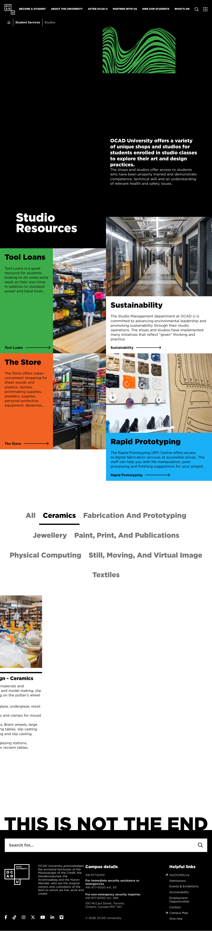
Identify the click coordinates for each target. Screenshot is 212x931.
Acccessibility (179, 892)
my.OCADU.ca (179, 875)
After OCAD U (97, 9)
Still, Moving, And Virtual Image (145, 555)
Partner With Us (125, 9)
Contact (175, 907)
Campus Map (178, 913)
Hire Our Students (155, 9)
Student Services (27, 22)
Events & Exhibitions (184, 886)
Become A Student (32, 9)
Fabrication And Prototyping (134, 515)
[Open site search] (197, 9)
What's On (182, 9)
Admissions (177, 881)
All (31, 515)
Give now (176, 918)
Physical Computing (45, 555)
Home (9, 22)
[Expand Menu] (205, 9)
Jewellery (50, 535)
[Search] (200, 845)
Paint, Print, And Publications (126, 535)
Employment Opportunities (179, 899)
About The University (67, 9)
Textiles (106, 575)
